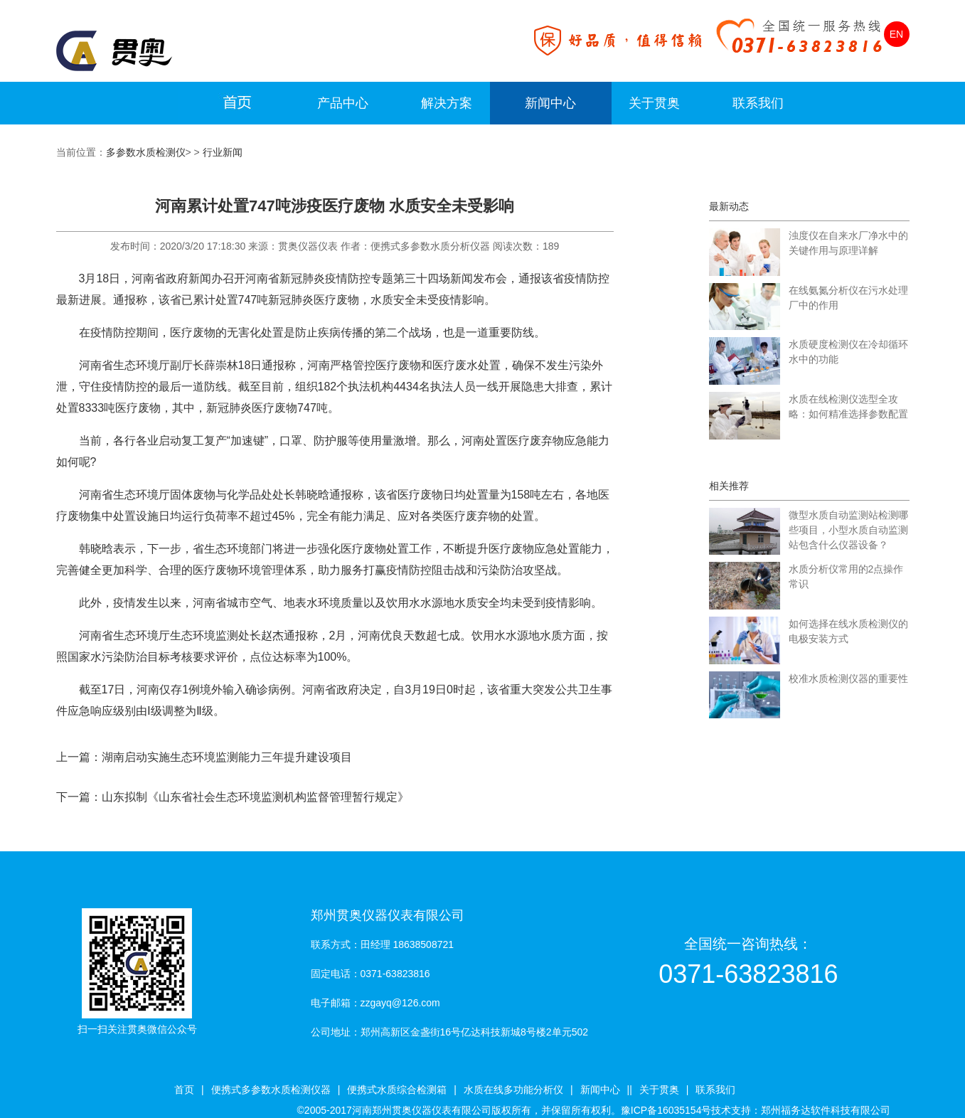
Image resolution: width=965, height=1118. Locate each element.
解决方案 (446, 103)
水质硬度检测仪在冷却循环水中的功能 (848, 352)
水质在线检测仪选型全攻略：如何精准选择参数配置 (848, 406)
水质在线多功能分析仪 (513, 1089)
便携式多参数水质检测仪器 (271, 1089)
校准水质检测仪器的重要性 (848, 678)
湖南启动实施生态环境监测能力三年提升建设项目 (227, 757)
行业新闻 (222, 152)
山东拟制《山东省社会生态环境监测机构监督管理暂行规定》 (255, 797)
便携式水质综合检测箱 (397, 1089)
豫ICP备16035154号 (666, 1110)
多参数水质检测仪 (146, 152)
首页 (184, 1089)
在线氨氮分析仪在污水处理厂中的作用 (848, 297)
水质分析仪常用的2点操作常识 (846, 576)
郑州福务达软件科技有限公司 (825, 1110)
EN (896, 34)
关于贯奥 (654, 103)
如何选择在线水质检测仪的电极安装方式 (848, 631)
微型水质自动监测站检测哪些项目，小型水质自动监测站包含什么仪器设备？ (848, 529)
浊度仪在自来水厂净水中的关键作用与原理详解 (848, 243)
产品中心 (342, 103)
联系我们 (758, 103)
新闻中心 (550, 103)
